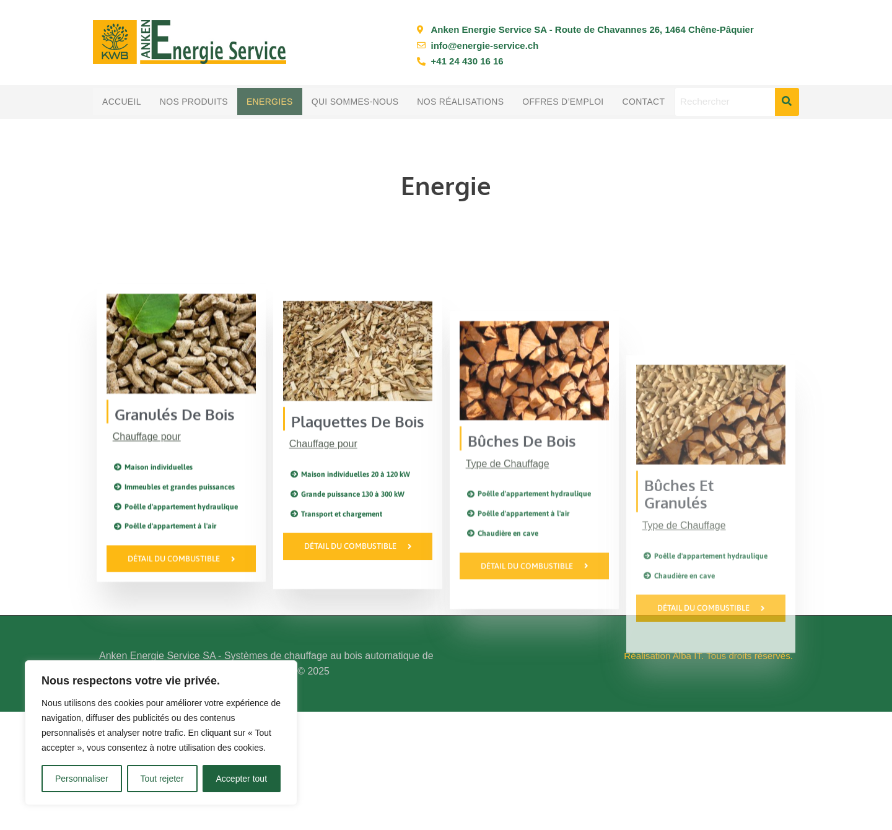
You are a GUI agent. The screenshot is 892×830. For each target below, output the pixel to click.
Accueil (121, 102)
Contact (644, 102)
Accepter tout (242, 779)
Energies (270, 102)
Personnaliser (81, 779)
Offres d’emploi (562, 102)
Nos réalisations (460, 102)
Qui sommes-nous (355, 102)
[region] (161, 732)
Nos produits (194, 102)
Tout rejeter (162, 779)
